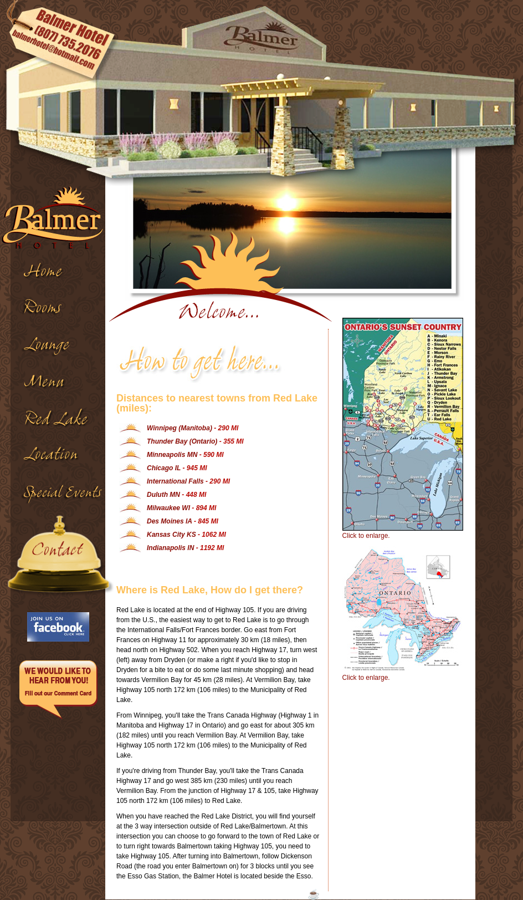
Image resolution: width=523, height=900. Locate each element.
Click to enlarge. (397, 429)
